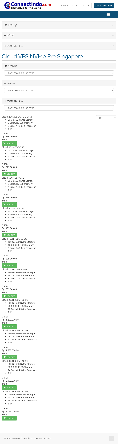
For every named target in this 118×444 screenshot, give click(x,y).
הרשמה (86, 5)
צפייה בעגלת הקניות (104, 5)
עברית (64, 5)
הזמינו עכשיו (9, 143)
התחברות (75, 5)
